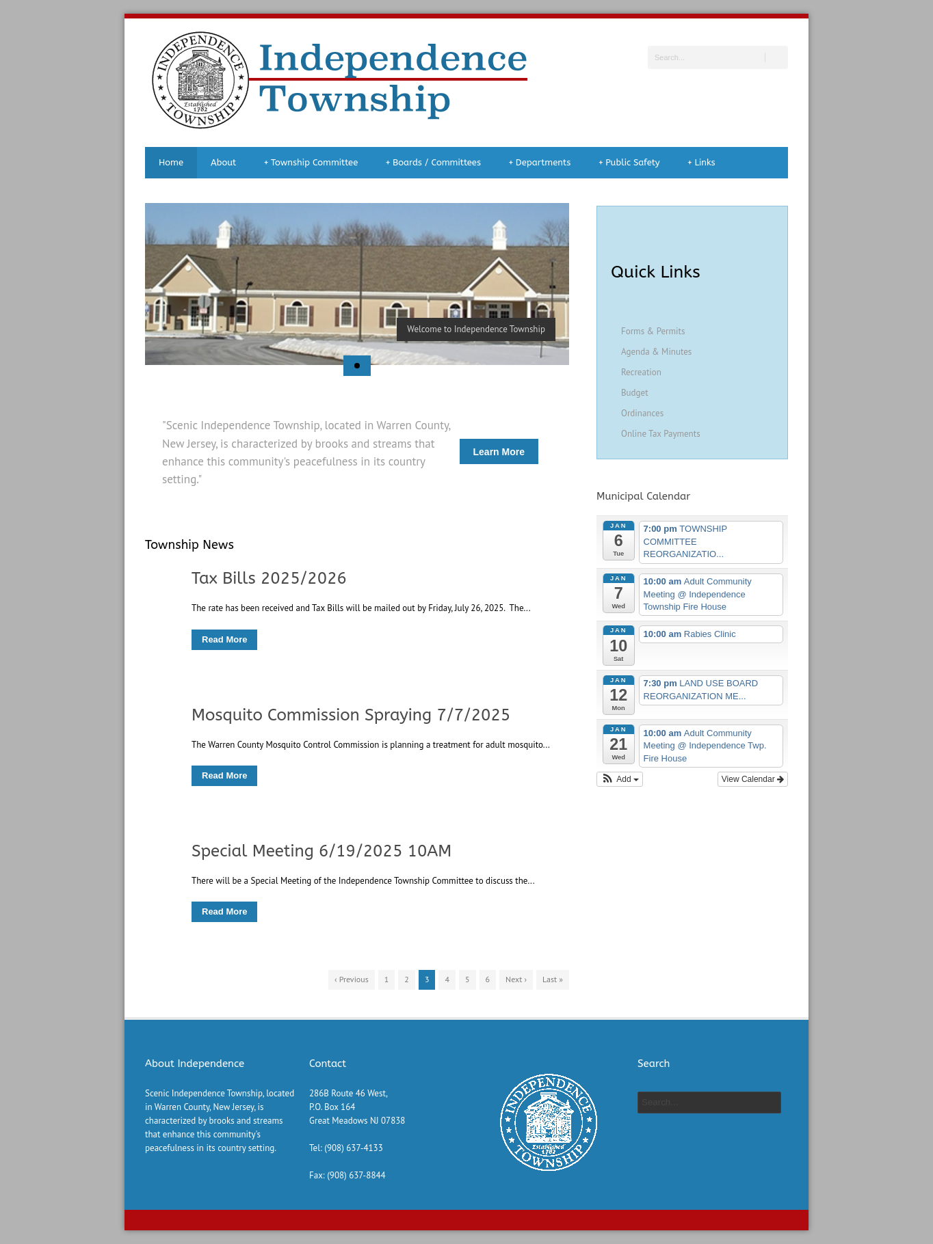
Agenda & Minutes (656, 351)
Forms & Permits (653, 331)
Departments (539, 162)
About (223, 162)
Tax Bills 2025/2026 (269, 578)
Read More (224, 639)
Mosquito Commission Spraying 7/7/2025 (351, 715)
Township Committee (310, 162)
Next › (516, 979)
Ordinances (642, 413)
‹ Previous (351, 979)
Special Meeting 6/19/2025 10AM (321, 851)
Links (701, 162)
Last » (552, 979)
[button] (619, 779)
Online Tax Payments (660, 434)
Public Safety (628, 162)
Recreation (641, 372)
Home (171, 162)
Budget (634, 392)
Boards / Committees (433, 162)
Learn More (499, 451)
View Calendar (753, 779)
